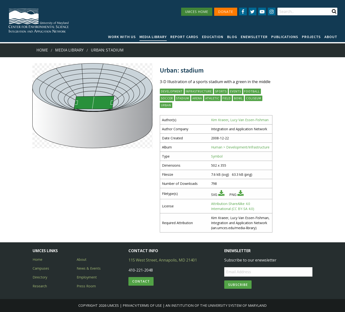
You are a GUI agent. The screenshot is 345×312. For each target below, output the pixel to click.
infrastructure (199, 91)
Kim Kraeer (219, 120)
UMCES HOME (196, 11)
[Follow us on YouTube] (262, 11)
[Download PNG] (240, 194)
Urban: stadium (107, 50)
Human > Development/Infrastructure (240, 147)
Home (42, 50)
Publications (284, 36)
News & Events (89, 268)
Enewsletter (254, 36)
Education (212, 36)
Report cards (184, 36)
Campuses (41, 268)
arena (197, 98)
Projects (311, 36)
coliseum (253, 98)
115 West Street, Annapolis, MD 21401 (162, 260)
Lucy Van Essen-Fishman (249, 120)
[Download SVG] (221, 194)
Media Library (153, 36)
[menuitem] (122, 37)
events (235, 91)
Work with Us (122, 36)
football (252, 91)
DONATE (225, 11)
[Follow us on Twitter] (252, 11)
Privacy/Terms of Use (142, 305)
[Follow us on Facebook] (243, 11)
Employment (87, 277)
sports (221, 91)
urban (166, 105)
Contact (141, 281)
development (172, 91)
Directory (40, 277)
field (227, 98)
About (330, 36)
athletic (212, 98)
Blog (232, 36)
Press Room (86, 286)
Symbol (217, 156)
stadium (182, 98)
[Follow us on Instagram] (272, 11)
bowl (238, 98)
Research (40, 286)
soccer (167, 98)
